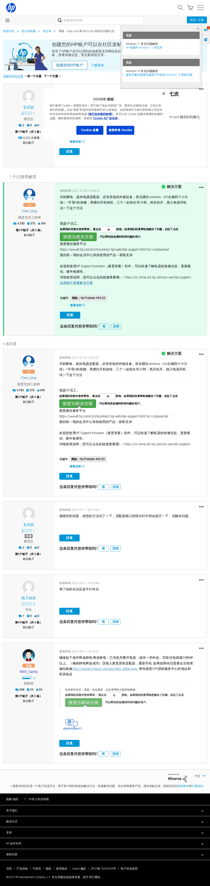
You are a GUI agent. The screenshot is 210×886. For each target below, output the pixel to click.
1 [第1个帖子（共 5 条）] (18, 132)
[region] (106, 114)
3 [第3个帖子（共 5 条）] (18, 552)
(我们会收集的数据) (100, 114)
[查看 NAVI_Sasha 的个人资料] (28, 670)
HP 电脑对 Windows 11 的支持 (144, 47)
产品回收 (22, 867)
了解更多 (97, 65)
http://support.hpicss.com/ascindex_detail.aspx (105, 667)
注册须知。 (199, 784)
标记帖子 (28, 142)
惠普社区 (8, 31)
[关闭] (163, 93)
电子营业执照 (129, 867)
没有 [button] (116, 325)
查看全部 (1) (77, 141)
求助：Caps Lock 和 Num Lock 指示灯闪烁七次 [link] (86, 31)
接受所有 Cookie (120, 130)
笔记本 (47, 31)
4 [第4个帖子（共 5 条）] (18, 621)
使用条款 (183, 784)
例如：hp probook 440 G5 (89, 297)
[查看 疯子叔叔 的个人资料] (28, 597)
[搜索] (99, 20)
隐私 (48, 867)
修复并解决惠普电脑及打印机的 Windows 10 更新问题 (159, 75)
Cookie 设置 (90, 130)
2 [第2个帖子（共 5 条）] (19, 229)
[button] (201, 89)
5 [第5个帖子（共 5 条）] (18, 694)
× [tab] (198, 28)
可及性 (36, 867)
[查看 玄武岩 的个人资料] (28, 107)
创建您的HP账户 (69, 65)
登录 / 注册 (197, 20)
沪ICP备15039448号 (103, 867)
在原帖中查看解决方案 (76, 282)
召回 (9, 867)
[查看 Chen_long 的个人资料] (29, 210)
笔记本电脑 (29, 31)
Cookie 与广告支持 (105, 118)
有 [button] (104, 325)
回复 (69, 151)
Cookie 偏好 (79, 867)
